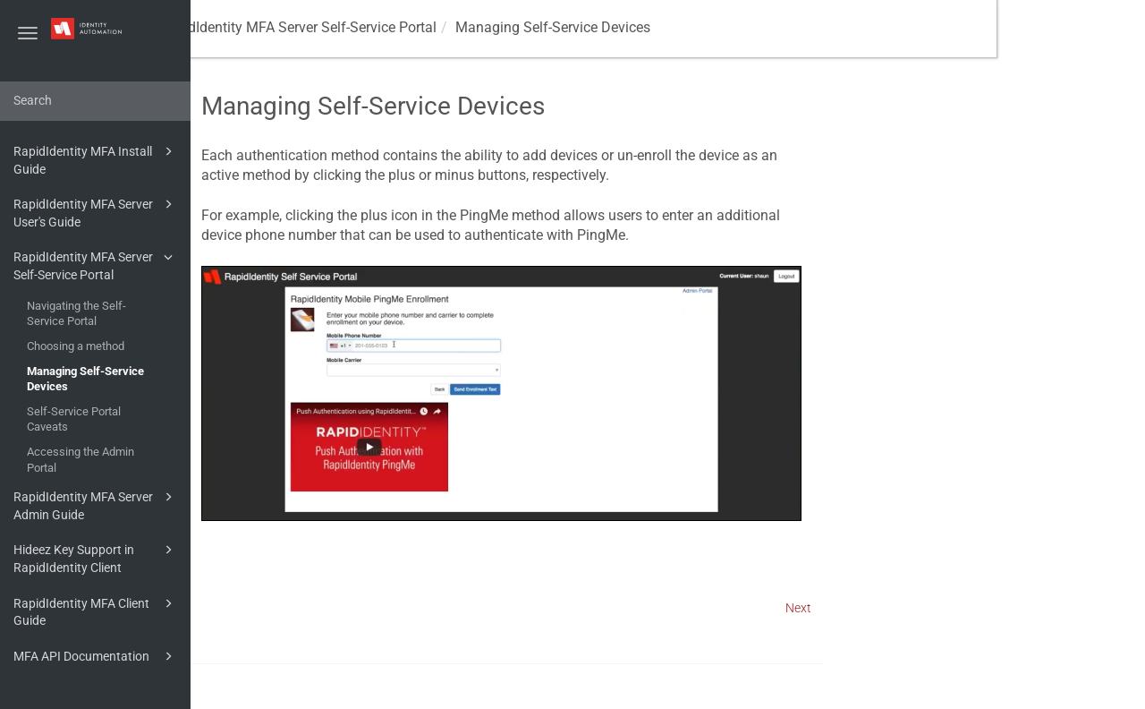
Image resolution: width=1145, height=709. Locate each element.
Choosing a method (75, 346)
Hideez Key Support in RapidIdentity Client (95, 557)
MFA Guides (251, 27)
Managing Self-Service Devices (85, 379)
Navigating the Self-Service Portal (76, 314)
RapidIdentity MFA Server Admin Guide (95, 504)
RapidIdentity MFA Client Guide (95, 611)
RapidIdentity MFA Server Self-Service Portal (95, 264)
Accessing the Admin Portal (80, 459)
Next (947, 608)
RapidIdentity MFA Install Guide (95, 158)
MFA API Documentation (95, 656)
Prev (237, 608)
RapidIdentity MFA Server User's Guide (95, 211)
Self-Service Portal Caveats (74, 419)
